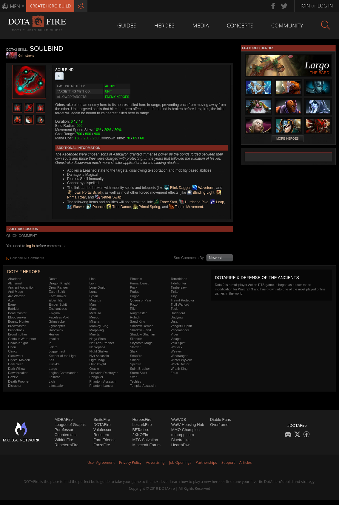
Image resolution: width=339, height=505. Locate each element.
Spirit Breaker (140, 368)
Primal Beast (139, 283)
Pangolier (96, 377)
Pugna (135, 296)
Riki (132, 308)
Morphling (96, 330)
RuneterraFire (66, 445)
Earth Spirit (57, 291)
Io (50, 343)
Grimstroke (26, 56)
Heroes (164, 25)
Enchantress (58, 308)
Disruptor (14, 385)
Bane (12, 304)
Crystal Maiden (19, 360)
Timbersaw (179, 287)
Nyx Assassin (99, 356)
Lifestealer (56, 385)
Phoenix (136, 279)
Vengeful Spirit (181, 326)
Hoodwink (56, 330)
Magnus (95, 300)
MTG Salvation (145, 440)
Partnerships (206, 462)
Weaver (176, 351)
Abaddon (14, 279)
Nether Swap (108, 197)
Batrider (14, 308)
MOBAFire (64, 419)
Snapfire (136, 356)
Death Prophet (18, 381)
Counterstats (66, 434)
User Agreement (101, 462)
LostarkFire (142, 424)
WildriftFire (64, 440)
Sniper (135, 360)
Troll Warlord (180, 304)
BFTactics (140, 429)
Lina (92, 279)
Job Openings (180, 462)
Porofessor (64, 429)
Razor (134, 304)
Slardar (135, 347)
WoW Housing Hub (187, 424)
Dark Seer (15, 364)
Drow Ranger (58, 287)
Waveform (203, 188)
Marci (93, 304)
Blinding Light (200, 192)
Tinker (175, 291)
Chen (12, 347)
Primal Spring (146, 207)
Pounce (95, 207)
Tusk (174, 308)
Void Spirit (178, 343)
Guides (126, 25)
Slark (134, 351)
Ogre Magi (96, 360)
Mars (92, 308)
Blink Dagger (177, 188)
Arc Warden (16, 296)
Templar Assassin (143, 385)
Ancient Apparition (21, 287)
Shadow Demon (141, 326)
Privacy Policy (130, 462)
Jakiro (53, 347)
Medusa (95, 313)
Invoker (54, 339)
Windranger (179, 356)
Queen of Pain (140, 300)
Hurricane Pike (193, 202)
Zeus (174, 373)
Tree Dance (119, 207)
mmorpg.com (182, 434)
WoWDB (178, 419)
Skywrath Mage (141, 343)
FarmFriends (104, 440)
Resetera (101, 434)
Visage (176, 339)
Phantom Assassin (102, 381)
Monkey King (98, 326)
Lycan (93, 296)
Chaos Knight (18, 343)
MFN (15, 6)
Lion (92, 283)
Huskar (54, 334)
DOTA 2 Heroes (24, 271)
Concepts (240, 25)
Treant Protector (182, 300)
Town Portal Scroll (84, 192)
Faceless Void (59, 317)
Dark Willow (16, 368)
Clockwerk (15, 356)
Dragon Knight (59, 283)
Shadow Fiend (140, 330)
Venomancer (180, 330)
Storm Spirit (138, 373)
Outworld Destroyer (103, 373)
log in (30, 246)
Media (200, 25)
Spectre (135, 364)
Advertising (155, 462)
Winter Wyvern (181, 360)
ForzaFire (101, 445)
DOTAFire (102, 424)
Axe (11, 300)
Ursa (174, 321)
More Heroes (287, 138)
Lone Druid (97, 287)
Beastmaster (17, 313)
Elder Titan (56, 300)
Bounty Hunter (18, 321)
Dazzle (13, 377)
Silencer (136, 339)
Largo (53, 368)
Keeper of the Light (62, 356)
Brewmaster (17, 326)
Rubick (135, 317)
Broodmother (17, 334)
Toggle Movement (186, 207)
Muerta (94, 334)
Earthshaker (57, 296)
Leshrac (54, 377)
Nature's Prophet (101, 343)
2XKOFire (140, 434)
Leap (217, 202)
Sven (134, 377)
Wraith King (179, 368)
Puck (133, 287)
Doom (53, 279)
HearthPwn (180, 445)
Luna (92, 291)
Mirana (94, 321)
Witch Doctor (180, 364)
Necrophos (97, 347)
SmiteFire (101, 419)
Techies (135, 381)
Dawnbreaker (17, 373)
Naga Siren (97, 339)
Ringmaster (138, 313)
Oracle (94, 368)
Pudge (135, 291)
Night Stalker (98, 351)
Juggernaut (57, 351)
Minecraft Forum (146, 445)
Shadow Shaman (142, 334)
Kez (51, 360)
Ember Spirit (58, 304)
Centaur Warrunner (22, 339)
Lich (52, 381)
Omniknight (97, 364)
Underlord (178, 313)
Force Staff (165, 202)
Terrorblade (179, 279)
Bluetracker (181, 440)
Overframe (219, 424)
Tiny (174, 296)
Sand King (137, 321)
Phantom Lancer (101, 385)
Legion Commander (63, 373)
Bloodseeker (17, 317)
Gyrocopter (57, 326)
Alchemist (15, 283)
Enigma (54, 313)
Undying (177, 317)
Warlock (176, 347)
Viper (174, 334)
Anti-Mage (15, 291)
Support (228, 462)
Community (287, 25)
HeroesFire (141, 419)
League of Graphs (70, 424)
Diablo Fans (220, 419)
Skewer (76, 207)
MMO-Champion (185, 429)
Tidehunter (178, 283)
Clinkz (12, 351)
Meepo (94, 317)
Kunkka (54, 364)
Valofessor (102, 429)
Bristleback (16, 330)
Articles (245, 462)
